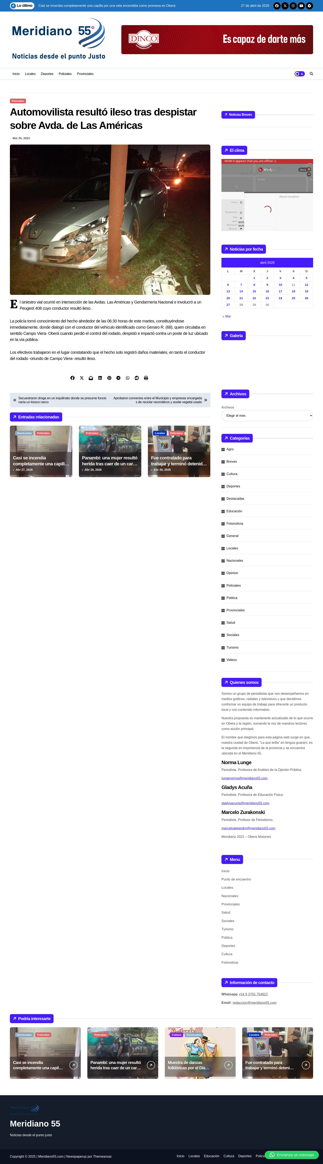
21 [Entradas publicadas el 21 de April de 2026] (241, 298)
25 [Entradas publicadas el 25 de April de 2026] (293, 298)
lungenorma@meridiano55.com (244, 778)
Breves (232, 461)
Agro (230, 449)
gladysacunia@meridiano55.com (245, 803)
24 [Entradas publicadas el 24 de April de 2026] (280, 298)
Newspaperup (76, 1156)
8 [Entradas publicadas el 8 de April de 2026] (254, 284)
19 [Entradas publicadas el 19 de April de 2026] (306, 291)
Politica (232, 598)
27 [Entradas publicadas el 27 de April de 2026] (228, 304)
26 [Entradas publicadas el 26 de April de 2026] (306, 298)
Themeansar (102, 1156)
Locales (30, 74)
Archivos (227, 407)
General (233, 536)
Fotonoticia (235, 523)
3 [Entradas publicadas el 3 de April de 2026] (280, 278)
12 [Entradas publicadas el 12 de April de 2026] (306, 284)
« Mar (226, 316)
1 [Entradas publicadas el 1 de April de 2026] (254, 278)
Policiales (65, 74)
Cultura (232, 474)
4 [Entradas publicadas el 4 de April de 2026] (293, 278)
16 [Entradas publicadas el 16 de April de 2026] (267, 291)
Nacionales (235, 560)
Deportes (47, 74)
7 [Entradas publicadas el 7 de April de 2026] (241, 284)
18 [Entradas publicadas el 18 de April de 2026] (293, 291)
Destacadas (24, 433)
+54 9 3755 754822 (253, 994)
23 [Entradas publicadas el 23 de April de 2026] (267, 298)
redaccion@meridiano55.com (254, 1002)
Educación (234, 511)
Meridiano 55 (35, 1123)
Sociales (233, 635)
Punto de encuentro (236, 879)
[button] (292, 1155)
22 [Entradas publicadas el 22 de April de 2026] (254, 298)
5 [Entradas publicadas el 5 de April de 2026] (306, 278)
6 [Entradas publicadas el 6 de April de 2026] (228, 284)
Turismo (233, 647)
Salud (231, 622)
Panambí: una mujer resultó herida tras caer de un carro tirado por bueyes (109, 463)
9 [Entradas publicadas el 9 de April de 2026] (267, 284)
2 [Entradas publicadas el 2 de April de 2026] (267, 278)
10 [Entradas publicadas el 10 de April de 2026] (280, 284)
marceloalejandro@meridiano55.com (248, 828)
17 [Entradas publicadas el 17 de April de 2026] (280, 291)
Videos (232, 660)
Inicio (16, 74)
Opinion (232, 573)
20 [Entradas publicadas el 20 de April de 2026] (228, 298)
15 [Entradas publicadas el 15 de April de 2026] (254, 291)
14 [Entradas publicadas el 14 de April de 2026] (241, 291)
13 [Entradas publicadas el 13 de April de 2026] (228, 291)
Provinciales (85, 74)
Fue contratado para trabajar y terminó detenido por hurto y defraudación (178, 463)
